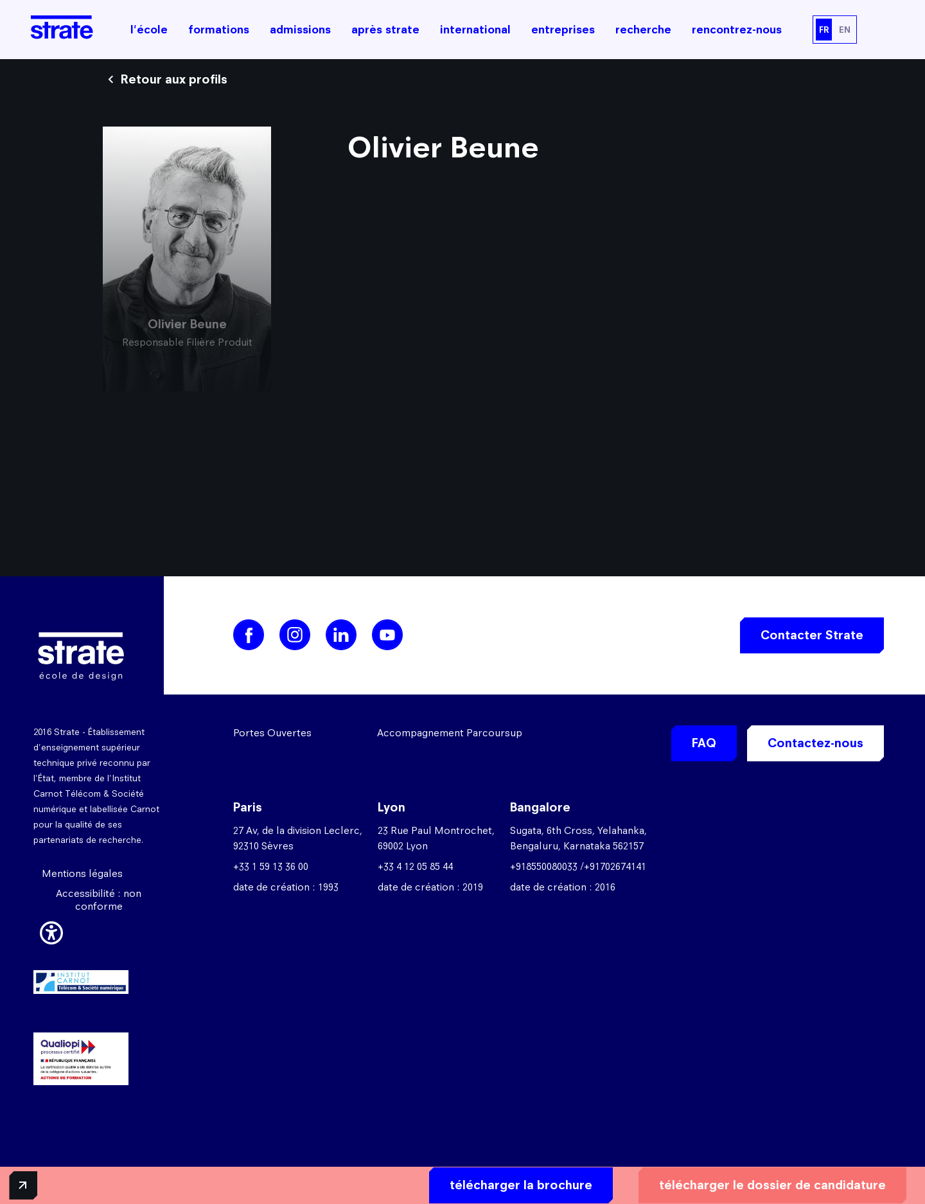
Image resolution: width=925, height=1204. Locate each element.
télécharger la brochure (467, 1182)
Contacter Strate (812, 635)
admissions (300, 29)
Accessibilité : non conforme (98, 899)
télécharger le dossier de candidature (718, 1182)
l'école (149, 29)
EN (844, 29)
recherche (643, 29)
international (475, 29)
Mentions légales (82, 873)
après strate (385, 29)
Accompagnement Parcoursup (449, 733)
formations (218, 29)
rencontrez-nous (737, 29)
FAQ (704, 743)
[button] (51, 931)
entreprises (563, 29)
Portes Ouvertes (272, 733)
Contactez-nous (815, 743)
